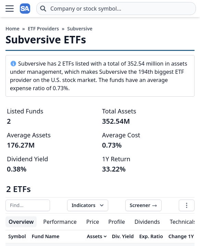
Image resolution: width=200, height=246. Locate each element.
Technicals (183, 222)
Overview (21, 222)
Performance (60, 222)
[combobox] (116, 8)
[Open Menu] (9, 8)
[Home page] (25, 8)
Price (92, 222)
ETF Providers (43, 28)
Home (12, 28)
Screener (143, 205)
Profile (116, 222)
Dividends (147, 222)
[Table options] (187, 205)
